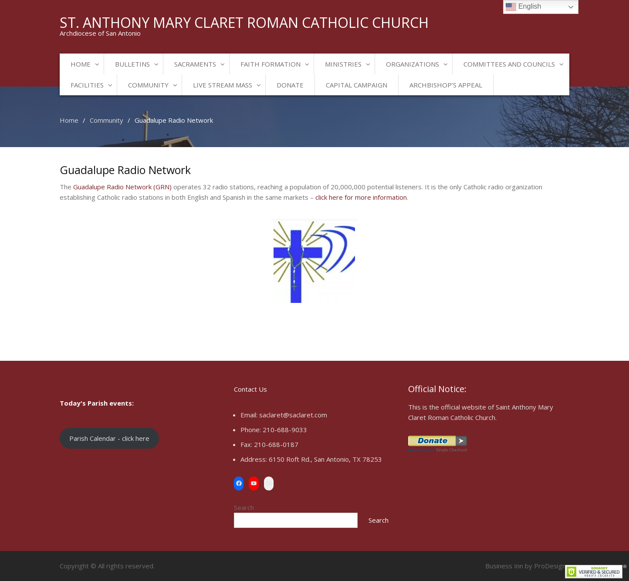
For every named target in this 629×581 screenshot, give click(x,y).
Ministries (343, 64)
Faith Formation (270, 64)
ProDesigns (551, 565)
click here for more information (361, 197)
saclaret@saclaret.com (293, 414)
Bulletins (132, 64)
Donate (290, 85)
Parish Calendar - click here (109, 438)
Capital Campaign (356, 85)
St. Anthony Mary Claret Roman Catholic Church (244, 22)
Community (148, 85)
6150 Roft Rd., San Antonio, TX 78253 (325, 459)
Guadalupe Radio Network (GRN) (122, 186)
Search (244, 507)
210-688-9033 (285, 429)
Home (81, 64)
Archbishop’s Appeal (445, 85)
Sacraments (195, 64)
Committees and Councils (509, 64)
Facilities (87, 85)
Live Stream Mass (222, 85)
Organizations (412, 64)
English (523, 7)
